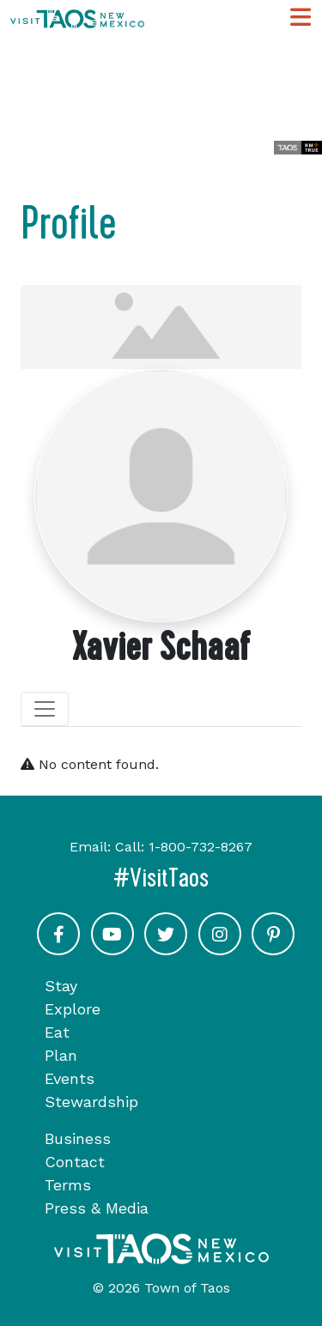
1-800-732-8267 (200, 847)
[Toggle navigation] (45, 709)
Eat (57, 1032)
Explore (72, 1009)
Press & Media (97, 1208)
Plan (61, 1055)
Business (78, 1138)
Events (69, 1078)
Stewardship (91, 1102)
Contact (75, 1162)
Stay (61, 986)
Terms (68, 1185)
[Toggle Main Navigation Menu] (300, 17)
